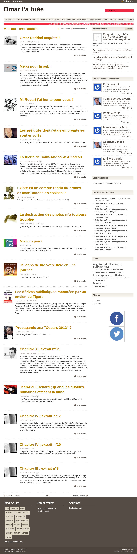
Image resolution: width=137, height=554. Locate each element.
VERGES (25, 533)
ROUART (17, 533)
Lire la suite (81, 56)
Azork (24, 551)
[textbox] (119, 11)
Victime (8, 537)
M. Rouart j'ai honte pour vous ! (46, 100)
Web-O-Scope (95, 19)
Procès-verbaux (22, 529)
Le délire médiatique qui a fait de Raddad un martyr (112, 58)
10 (40, 161)
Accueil (7, 1)
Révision (9, 533)
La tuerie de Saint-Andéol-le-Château (51, 157)
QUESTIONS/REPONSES (25, 19)
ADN (7, 509)
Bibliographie (109, 19)
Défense (9, 512)
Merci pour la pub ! (36, 66)
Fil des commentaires (80, 29)
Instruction (20, 517)
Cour (22, 509)
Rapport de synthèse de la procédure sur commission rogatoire (117, 37)
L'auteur (129, 19)
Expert (26, 512)
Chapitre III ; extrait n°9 (39, 468)
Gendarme (10, 517)
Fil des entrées (65, 29)
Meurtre (24, 521)
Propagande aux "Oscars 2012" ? (44, 328)
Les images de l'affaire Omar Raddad (109, 269)
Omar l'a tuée (24, 9)
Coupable (14, 509)
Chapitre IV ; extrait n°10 (40, 444)
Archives (17, 1)
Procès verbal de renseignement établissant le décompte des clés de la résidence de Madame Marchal (111, 66)
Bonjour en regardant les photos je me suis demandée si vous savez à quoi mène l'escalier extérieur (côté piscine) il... (117, 163)
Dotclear (130, 549)
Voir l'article (126, 93)
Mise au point (31, 241)
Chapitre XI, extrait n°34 (40, 349)
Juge (17, 521)
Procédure (10, 529)
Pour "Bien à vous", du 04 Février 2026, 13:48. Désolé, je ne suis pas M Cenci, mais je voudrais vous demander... (117, 118)
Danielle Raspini (101, 286)
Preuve (25, 525)
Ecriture (17, 512)
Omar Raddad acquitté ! (40, 38)
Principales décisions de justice (74, 19)
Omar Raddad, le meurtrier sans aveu (109, 272)
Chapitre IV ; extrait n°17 (40, 416)
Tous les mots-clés (13, 542)
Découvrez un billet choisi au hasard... (109, 183)
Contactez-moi (75, 508)
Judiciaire (9, 521)
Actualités (9, 19)
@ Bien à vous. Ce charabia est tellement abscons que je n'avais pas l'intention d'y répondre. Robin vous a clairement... (116, 103)
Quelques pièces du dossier (48, 19)
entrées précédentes (13, 495)
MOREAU (9, 525)
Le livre (120, 19)
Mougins (17, 525)
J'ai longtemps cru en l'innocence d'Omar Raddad (112, 51)
